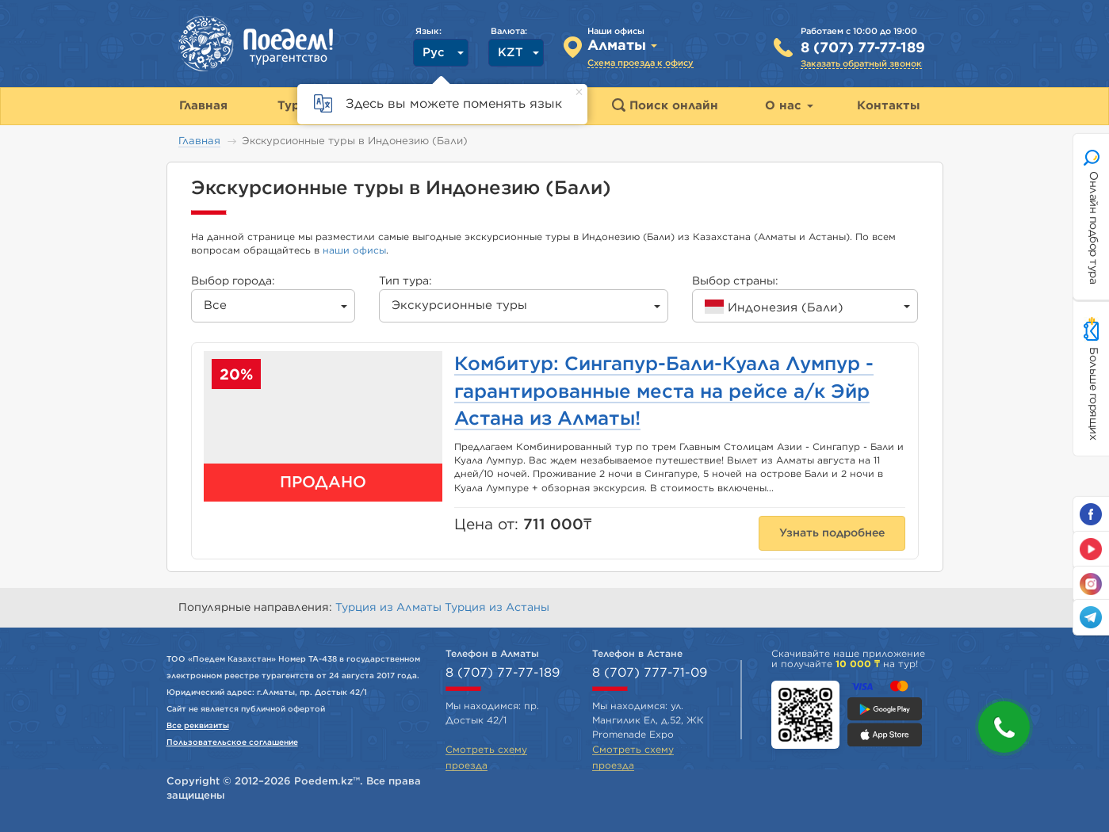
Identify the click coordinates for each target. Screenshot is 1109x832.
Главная (199, 141)
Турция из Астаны (497, 607)
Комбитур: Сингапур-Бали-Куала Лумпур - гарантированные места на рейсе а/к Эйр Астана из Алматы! (664, 392)
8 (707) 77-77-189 (863, 48)
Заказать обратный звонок (861, 63)
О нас (789, 106)
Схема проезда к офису (640, 63)
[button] (1004, 727)
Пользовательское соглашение (232, 742)
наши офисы (354, 250)
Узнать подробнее (832, 533)
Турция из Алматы (390, 607)
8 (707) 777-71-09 (649, 672)
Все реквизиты (197, 726)
